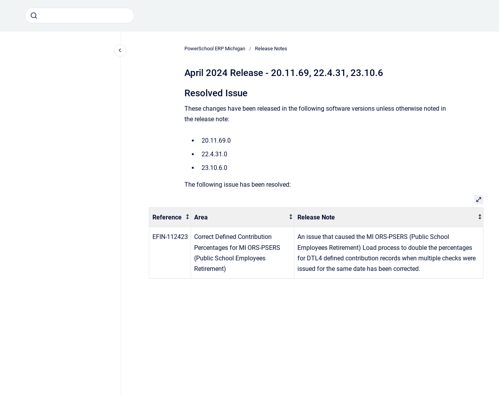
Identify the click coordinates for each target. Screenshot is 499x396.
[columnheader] (170, 217)
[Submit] (34, 15)
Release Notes (271, 48)
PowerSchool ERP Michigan (214, 48)
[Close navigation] (120, 50)
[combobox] (79, 15)
